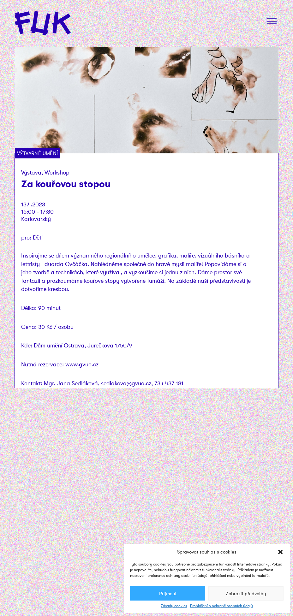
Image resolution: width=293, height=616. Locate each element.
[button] (280, 552)
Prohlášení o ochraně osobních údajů (221, 606)
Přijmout (167, 593)
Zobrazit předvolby (246, 593)
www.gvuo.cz (82, 364)
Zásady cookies (174, 606)
